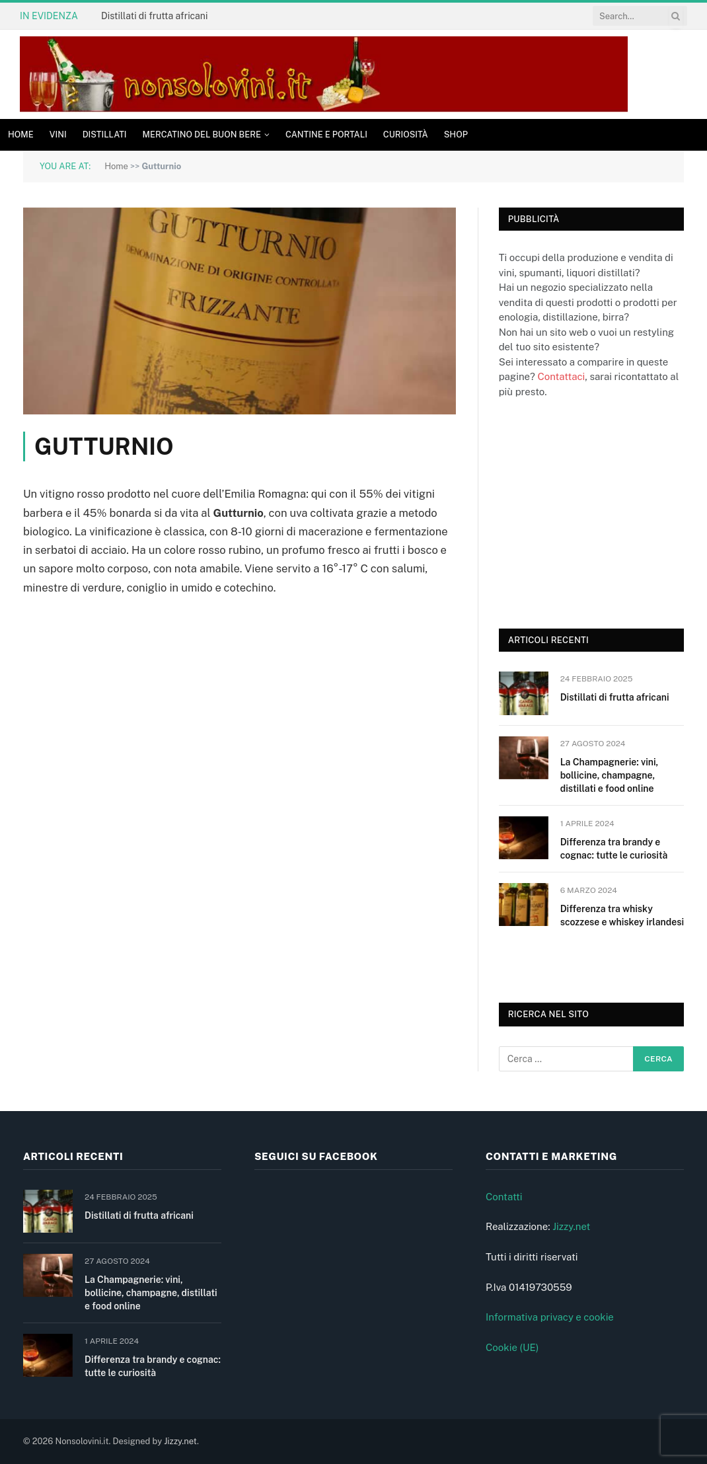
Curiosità (405, 134)
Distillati (105, 134)
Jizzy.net (571, 1226)
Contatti (504, 1196)
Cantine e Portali (326, 134)
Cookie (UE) (512, 1347)
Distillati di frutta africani (154, 16)
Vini (58, 134)
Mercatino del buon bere (202, 134)
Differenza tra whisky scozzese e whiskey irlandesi (622, 915)
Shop (456, 134)
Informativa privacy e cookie (550, 1317)
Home (21, 134)
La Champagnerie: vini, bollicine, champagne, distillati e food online (609, 775)
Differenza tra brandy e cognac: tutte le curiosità (614, 849)
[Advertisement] (598, 511)
